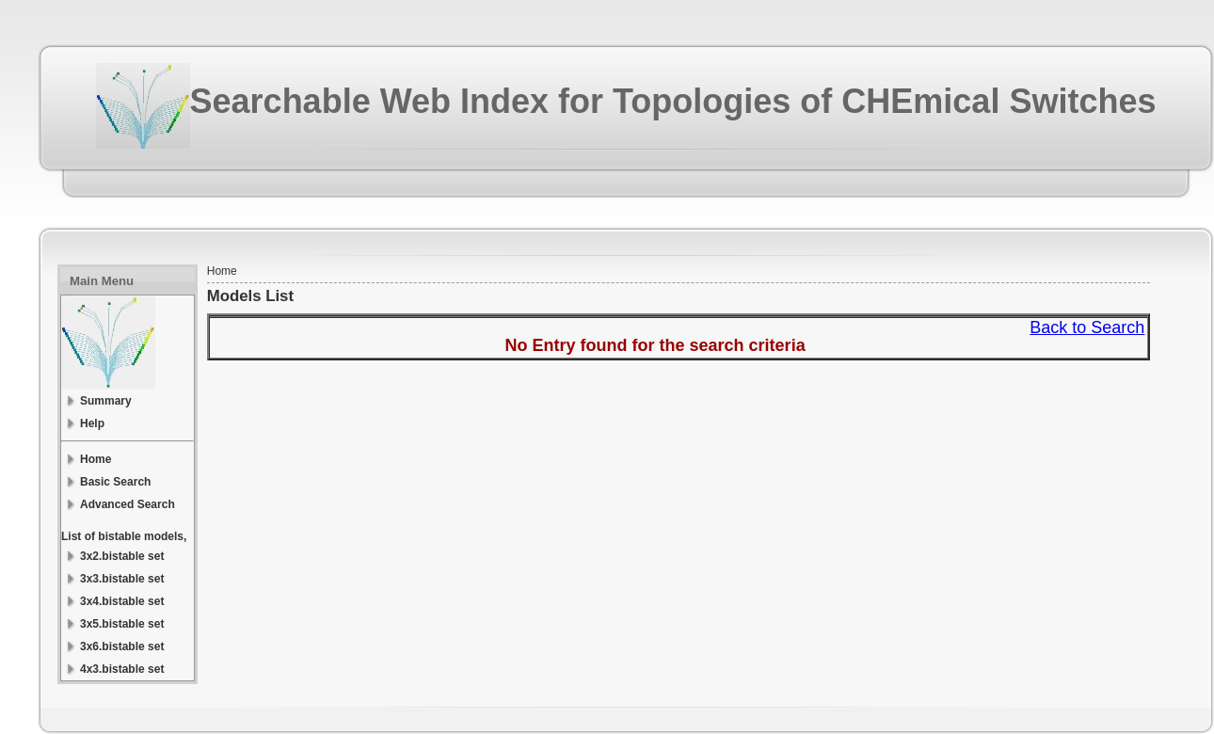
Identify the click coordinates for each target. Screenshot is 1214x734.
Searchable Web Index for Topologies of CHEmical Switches (673, 101)
